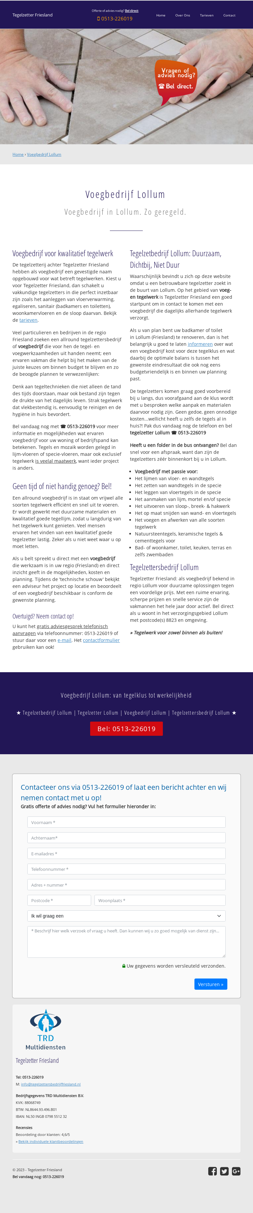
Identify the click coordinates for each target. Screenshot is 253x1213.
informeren (200, 344)
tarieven (28, 320)
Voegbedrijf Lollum (44, 154)
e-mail (64, 640)
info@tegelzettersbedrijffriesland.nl (51, 1084)
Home (18, 154)
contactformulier (101, 640)
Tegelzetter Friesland (33, 15)
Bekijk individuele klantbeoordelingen (50, 1141)
